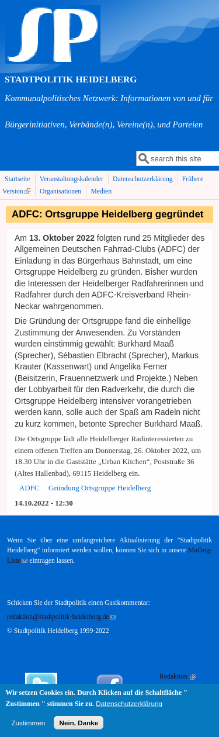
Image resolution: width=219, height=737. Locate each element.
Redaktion (177, 676)
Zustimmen (28, 727)
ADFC (29, 487)
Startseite (17, 179)
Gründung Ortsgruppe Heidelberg (99, 487)
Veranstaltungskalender (71, 179)
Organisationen (60, 191)
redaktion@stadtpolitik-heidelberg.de (61, 617)
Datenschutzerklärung (143, 179)
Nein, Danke (78, 727)
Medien (101, 191)
